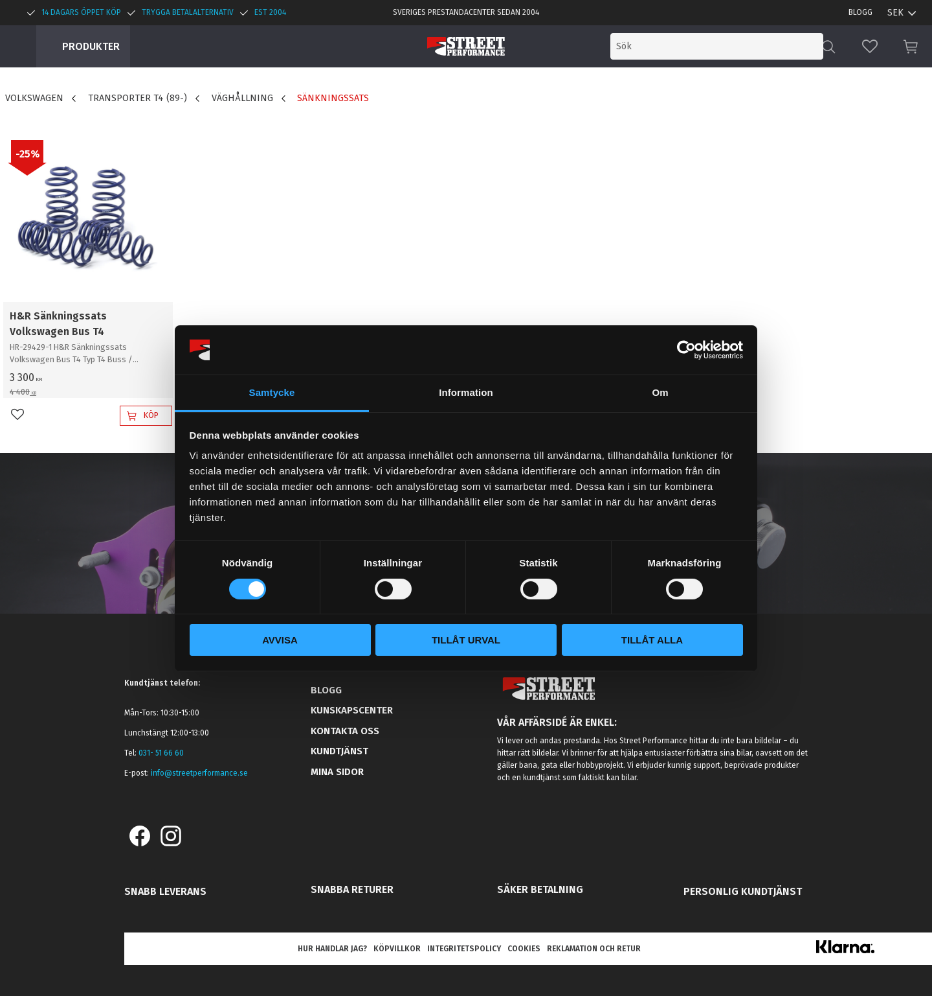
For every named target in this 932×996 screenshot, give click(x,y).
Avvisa (280, 639)
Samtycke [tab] (272, 392)
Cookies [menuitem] (523, 948)
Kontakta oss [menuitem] (345, 731)
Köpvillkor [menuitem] (397, 948)
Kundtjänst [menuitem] (339, 751)
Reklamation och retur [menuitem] (594, 948)
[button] (870, 46)
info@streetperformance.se (199, 773)
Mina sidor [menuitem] (337, 772)
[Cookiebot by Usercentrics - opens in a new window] (686, 350)
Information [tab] (466, 392)
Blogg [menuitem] (860, 12)
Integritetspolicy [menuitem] (464, 948)
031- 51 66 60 (161, 753)
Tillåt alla (652, 639)
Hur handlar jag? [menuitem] (332, 948)
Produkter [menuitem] (91, 46)
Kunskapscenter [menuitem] (352, 710)
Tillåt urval (466, 639)
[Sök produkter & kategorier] (717, 46)
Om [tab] (660, 392)
